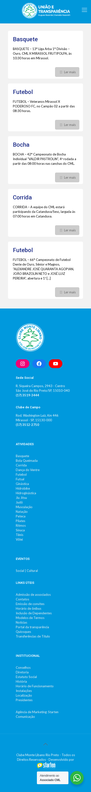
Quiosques (23, 632)
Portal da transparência (32, 627)
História (21, 681)
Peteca (20, 516)
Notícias (21, 622)
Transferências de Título (33, 636)
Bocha (21, 144)
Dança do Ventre (28, 470)
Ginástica (22, 484)
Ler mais (70, 72)
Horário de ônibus (28, 608)
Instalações (24, 691)
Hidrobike (23, 488)
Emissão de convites (30, 604)
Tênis (19, 535)
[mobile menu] (84, 10)
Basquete (25, 39)
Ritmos (21, 525)
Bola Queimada (27, 461)
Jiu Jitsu (21, 498)
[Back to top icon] (45, 744)
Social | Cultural (27, 571)
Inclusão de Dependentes (34, 613)
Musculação (24, 507)
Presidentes (24, 700)
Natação (22, 512)
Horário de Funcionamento (35, 686)
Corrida (22, 197)
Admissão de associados (33, 595)
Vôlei (19, 539)
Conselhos (23, 667)
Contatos (22, 599)
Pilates (20, 521)
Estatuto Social (26, 677)
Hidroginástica (26, 493)
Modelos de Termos (30, 618)
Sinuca (20, 530)
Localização (24, 695)
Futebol (23, 92)
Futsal (20, 479)
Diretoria (22, 672)
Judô (19, 502)
